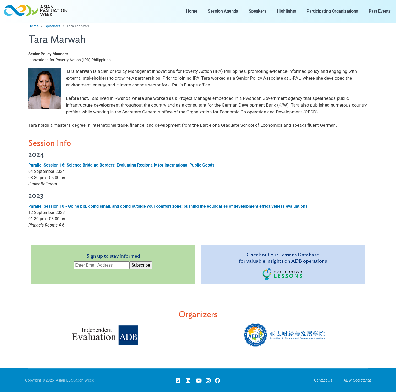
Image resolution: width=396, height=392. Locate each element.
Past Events (380, 11)
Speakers (257, 11)
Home (191, 11)
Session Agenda (223, 11)
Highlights (286, 11)
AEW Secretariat (357, 380)
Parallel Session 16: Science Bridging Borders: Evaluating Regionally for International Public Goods (121, 165)
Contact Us (323, 380)
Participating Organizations (332, 11)
